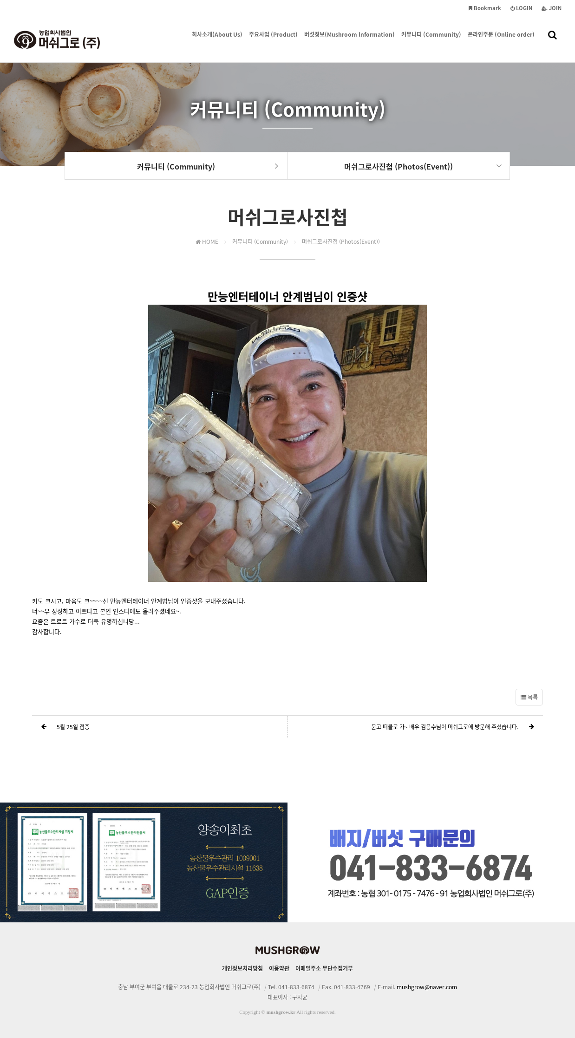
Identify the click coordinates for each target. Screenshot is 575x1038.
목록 (529, 697)
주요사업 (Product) (273, 24)
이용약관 (279, 968)
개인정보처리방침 (242, 968)
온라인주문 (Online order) (501, 24)
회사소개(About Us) (217, 24)
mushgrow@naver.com (427, 987)
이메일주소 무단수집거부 (324, 968)
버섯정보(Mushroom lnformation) (349, 24)
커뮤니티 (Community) (431, 24)
